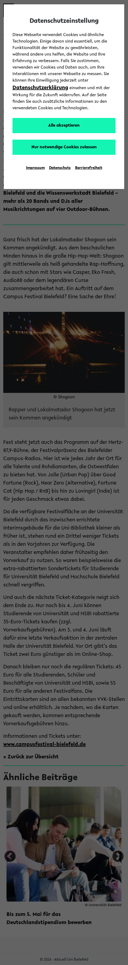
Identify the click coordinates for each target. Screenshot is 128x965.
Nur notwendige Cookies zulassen (64, 147)
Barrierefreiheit (88, 168)
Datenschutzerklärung (40, 88)
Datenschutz (60, 168)
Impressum (35, 168)
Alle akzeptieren (64, 125)
